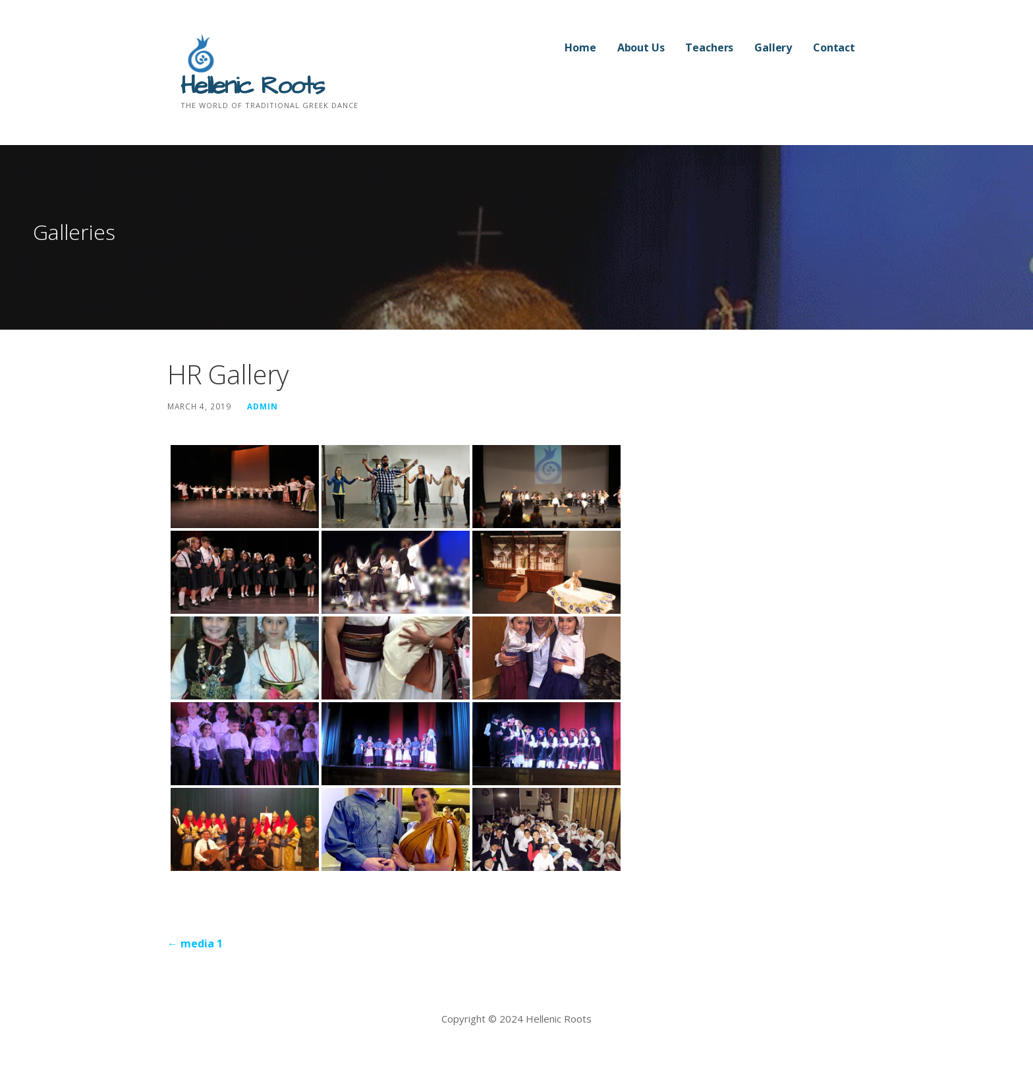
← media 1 (195, 943)
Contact (834, 47)
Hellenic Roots (252, 86)
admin (262, 406)
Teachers (709, 47)
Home (580, 47)
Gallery (773, 47)
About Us (641, 47)
